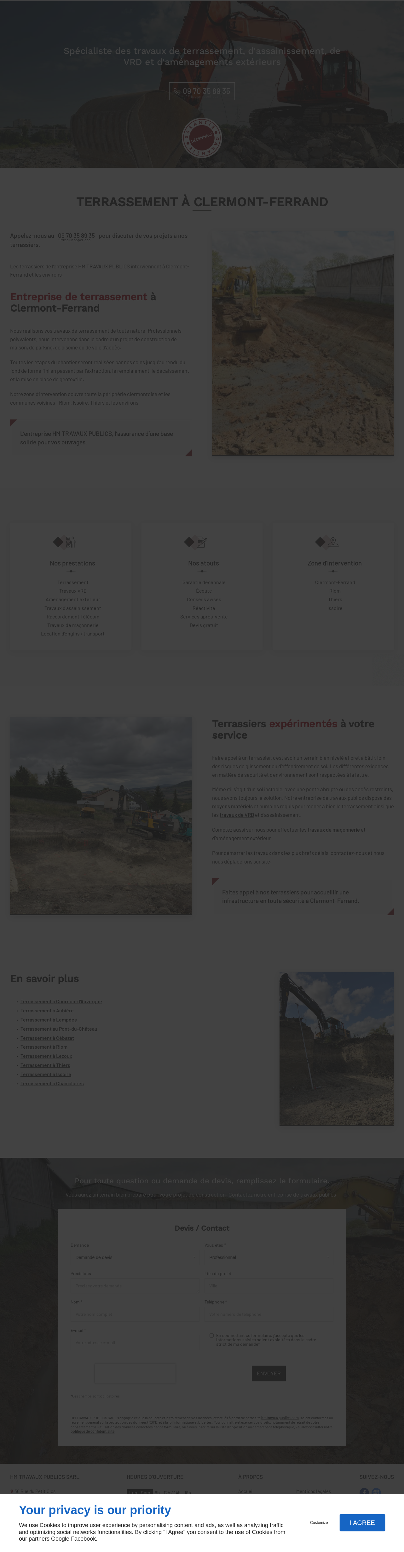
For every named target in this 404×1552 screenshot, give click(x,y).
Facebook (83, 1539)
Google (60, 1539)
